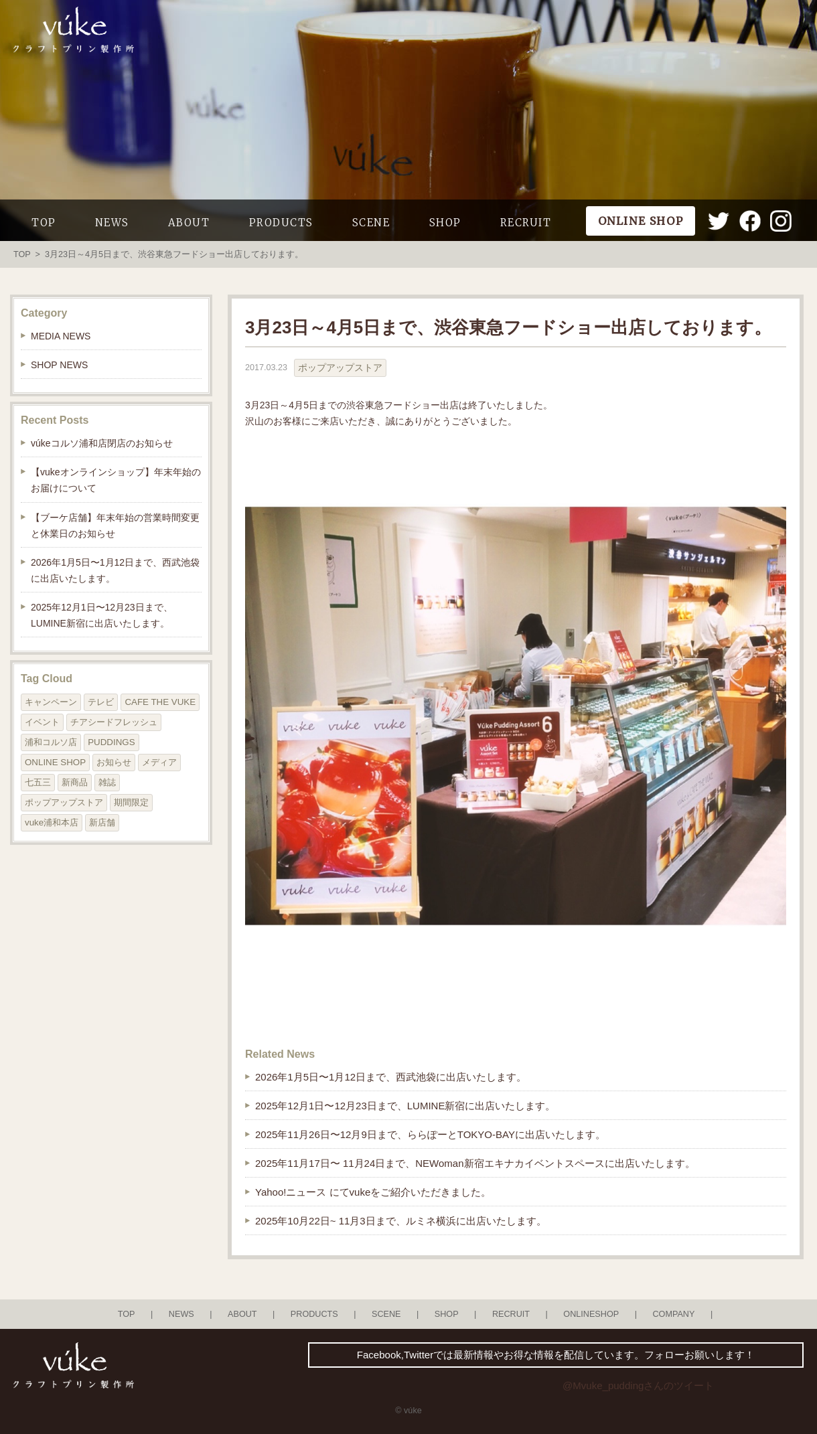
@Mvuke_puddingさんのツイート (638, 1385)
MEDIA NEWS (60, 336)
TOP (43, 222)
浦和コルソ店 (51, 742)
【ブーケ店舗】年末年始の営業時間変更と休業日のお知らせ (115, 525)
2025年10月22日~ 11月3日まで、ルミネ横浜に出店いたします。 (400, 1220)
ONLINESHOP (591, 1314)
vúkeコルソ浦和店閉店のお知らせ (102, 443)
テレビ (101, 702)
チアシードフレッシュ (113, 722)
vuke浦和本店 (51, 822)
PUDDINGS (111, 742)
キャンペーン (51, 702)
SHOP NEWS (59, 365)
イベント (42, 722)
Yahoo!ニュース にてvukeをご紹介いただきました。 (373, 1192)
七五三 (38, 782)
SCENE (371, 222)
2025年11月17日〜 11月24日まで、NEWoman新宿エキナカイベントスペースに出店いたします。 (475, 1163)
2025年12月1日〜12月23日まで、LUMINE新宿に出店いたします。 (405, 1105)
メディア (159, 762)
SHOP (445, 222)
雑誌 (107, 782)
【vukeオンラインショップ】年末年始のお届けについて (116, 480)
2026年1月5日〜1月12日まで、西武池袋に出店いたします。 (390, 1077)
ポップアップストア (340, 367)
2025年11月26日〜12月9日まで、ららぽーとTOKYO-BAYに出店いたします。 (430, 1134)
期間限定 (131, 802)
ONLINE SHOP (55, 762)
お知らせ (113, 762)
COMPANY (673, 1314)
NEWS (112, 222)
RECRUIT (526, 222)
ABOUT (189, 222)
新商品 (75, 782)
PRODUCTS (281, 222)
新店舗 (102, 822)
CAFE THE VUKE (160, 702)
